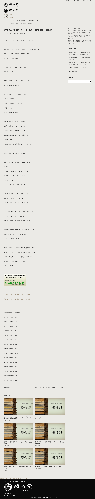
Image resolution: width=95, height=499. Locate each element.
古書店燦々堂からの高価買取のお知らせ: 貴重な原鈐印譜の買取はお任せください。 (79, 63)
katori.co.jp (62, 497)
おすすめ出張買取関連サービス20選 (77, 67)
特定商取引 (8, 493)
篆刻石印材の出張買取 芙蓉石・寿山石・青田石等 (18, 294)
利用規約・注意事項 (10, 495)
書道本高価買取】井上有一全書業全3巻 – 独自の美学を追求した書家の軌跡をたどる (79, 53)
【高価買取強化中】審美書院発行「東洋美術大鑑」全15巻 (79, 58)
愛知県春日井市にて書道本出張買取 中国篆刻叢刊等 (18, 299)
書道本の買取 (23, 33)
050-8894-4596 (8, 14)
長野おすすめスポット (74, 71)
